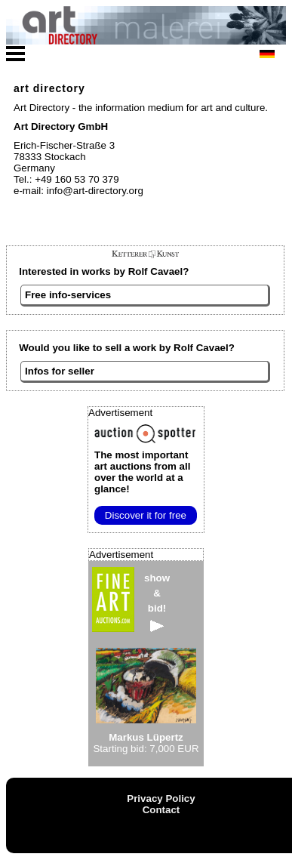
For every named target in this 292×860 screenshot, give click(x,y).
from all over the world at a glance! (142, 472)
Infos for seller (59, 371)
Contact (161, 809)
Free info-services (68, 295)
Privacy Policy (161, 798)
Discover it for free (145, 515)
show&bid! (157, 602)
